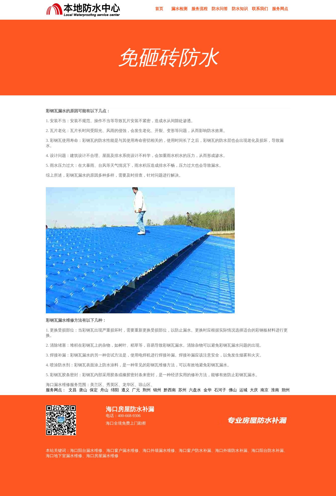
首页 (159, 9)
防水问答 (220, 9)
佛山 (233, 390)
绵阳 (115, 390)
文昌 (73, 390)
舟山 (104, 390)
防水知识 (240, 9)
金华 (208, 390)
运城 (243, 390)
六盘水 (195, 390)
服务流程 (199, 9)
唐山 (83, 390)
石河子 (220, 390)
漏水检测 (179, 9)
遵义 (125, 390)
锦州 (157, 390)
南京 (264, 390)
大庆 (254, 390)
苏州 (182, 390)
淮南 (275, 390)
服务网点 (280, 9)
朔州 (286, 390)
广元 (136, 390)
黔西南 (170, 390)
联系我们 (260, 9)
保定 (94, 390)
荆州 (147, 390)
